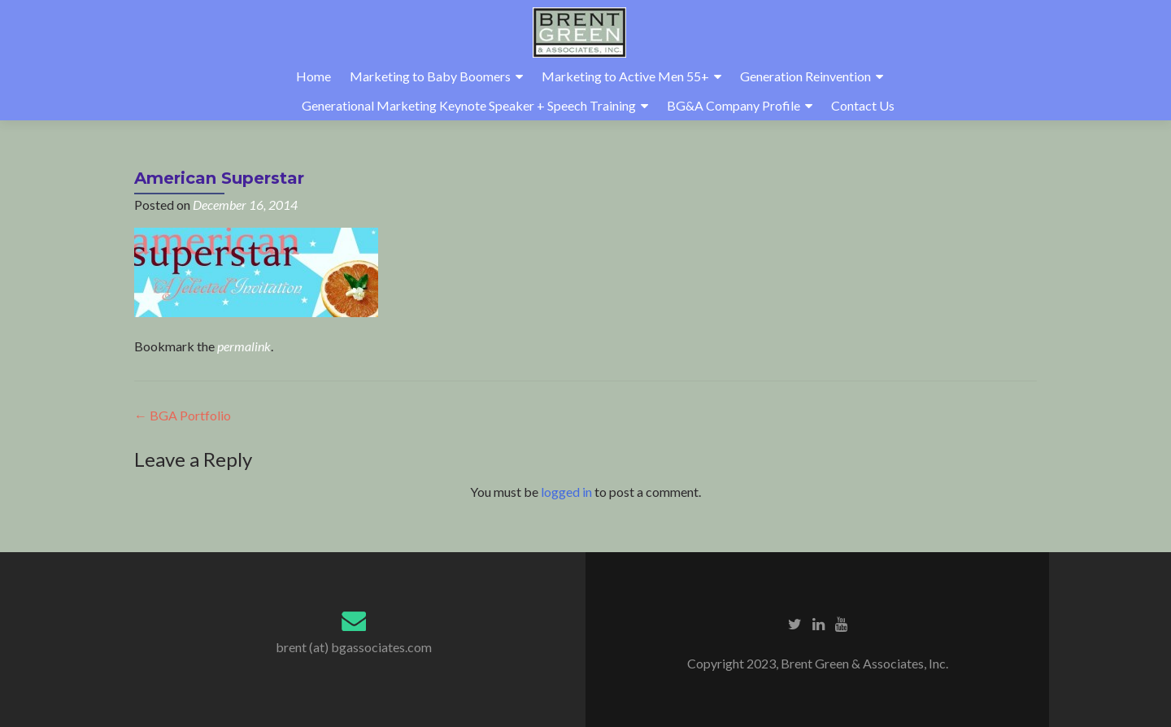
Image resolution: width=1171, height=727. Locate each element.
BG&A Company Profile (733, 105)
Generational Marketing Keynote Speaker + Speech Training (469, 105)
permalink (244, 346)
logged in (566, 491)
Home (313, 76)
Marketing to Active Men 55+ (625, 76)
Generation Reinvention (805, 76)
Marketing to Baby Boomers (430, 76)
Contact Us (863, 105)
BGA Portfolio (182, 415)
